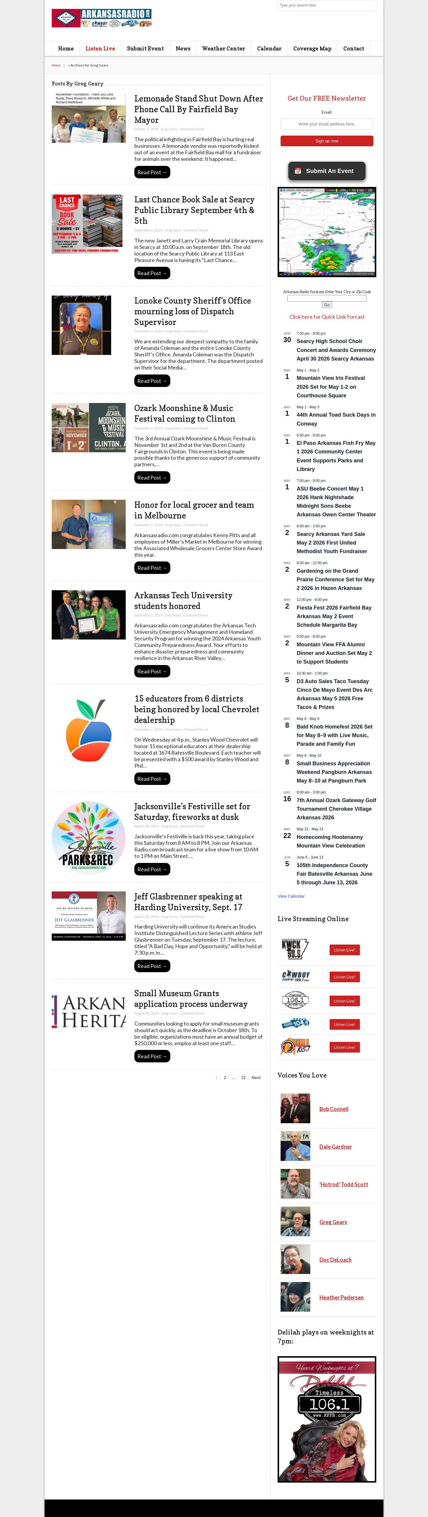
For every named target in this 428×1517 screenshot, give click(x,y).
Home (66, 48)
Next (256, 1077)
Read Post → (152, 172)
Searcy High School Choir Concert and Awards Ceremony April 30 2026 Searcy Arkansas (336, 349)
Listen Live (100, 48)
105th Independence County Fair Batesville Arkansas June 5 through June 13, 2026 (334, 874)
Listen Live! (344, 949)
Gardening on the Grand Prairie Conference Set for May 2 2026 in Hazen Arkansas (335, 579)
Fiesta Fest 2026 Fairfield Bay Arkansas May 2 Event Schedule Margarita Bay (334, 616)
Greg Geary (169, 129)
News (183, 48)
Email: (327, 112)
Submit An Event (323, 170)
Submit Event (145, 48)
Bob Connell (334, 1109)
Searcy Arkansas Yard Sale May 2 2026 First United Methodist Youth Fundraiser (332, 542)
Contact (353, 48)
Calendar (269, 48)
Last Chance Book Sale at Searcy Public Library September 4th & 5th (194, 210)
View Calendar (291, 896)
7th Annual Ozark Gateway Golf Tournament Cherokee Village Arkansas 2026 (336, 809)
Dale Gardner (336, 1146)
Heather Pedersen (342, 1297)
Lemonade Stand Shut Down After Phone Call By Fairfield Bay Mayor (198, 109)
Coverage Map (312, 48)
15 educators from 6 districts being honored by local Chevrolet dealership (196, 709)
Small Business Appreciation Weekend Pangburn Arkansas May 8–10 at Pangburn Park (334, 772)
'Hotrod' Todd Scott (344, 1184)
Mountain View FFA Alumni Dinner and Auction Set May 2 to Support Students (334, 653)
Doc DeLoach (336, 1259)
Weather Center (223, 48)
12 (244, 1077)
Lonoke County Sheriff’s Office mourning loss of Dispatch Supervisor (192, 311)
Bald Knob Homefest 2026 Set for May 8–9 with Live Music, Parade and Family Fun (334, 735)
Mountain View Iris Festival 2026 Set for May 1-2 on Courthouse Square (331, 386)
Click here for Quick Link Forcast (327, 316)
